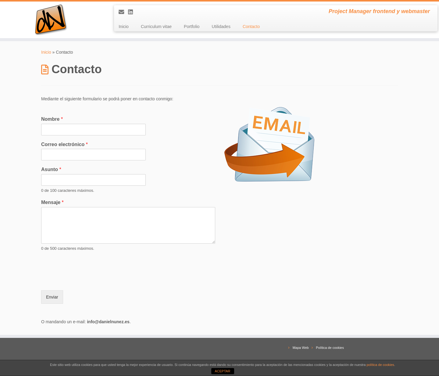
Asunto (51, 169)
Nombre (52, 119)
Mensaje (52, 202)
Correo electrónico (64, 144)
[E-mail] (123, 12)
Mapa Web (301, 347)
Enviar (52, 297)
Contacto (251, 26)
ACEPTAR (222, 371)
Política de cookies (330, 347)
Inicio (124, 26)
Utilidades (221, 26)
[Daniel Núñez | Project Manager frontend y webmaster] (50, 20)
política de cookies (380, 365)
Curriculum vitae (156, 26)
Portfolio (191, 26)
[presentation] (87, 280)
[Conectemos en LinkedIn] (132, 12)
